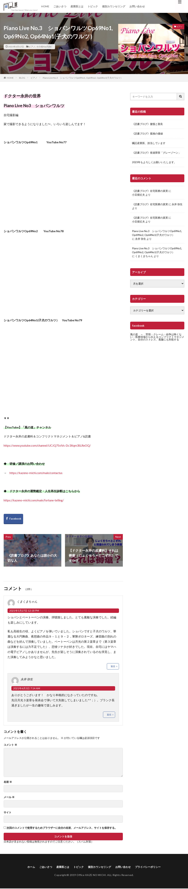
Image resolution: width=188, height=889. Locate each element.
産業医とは (76, 6)
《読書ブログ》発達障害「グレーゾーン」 (156, 152)
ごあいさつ (59, 6)
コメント (10, 744)
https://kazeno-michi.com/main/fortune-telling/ (34, 500)
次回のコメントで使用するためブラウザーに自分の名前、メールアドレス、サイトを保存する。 (62, 828)
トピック (93, 6)
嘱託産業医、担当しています (148, 143)
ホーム (24, 867)
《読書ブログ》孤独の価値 (147, 133)
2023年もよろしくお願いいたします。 (154, 162)
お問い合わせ (137, 6)
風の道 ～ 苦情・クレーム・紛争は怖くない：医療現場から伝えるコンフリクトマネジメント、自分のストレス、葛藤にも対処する (157, 337)
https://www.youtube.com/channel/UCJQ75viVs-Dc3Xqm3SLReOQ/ (47, 445)
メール (9, 797)
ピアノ (32, 46)
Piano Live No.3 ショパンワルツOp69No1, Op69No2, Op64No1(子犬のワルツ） (83, 77)
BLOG (22, 77)
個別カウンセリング (113, 6)
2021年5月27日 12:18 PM (24, 610)
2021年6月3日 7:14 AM (26, 688)
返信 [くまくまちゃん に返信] (113, 666)
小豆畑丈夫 (138, 194)
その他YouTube (43, 46)
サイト (7, 812)
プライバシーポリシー (153, 867)
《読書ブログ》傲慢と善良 (147, 123)
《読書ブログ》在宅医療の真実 (150, 190)
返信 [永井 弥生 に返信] (109, 714)
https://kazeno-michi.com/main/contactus (36, 473)
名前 (8, 782)
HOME (45, 6)
